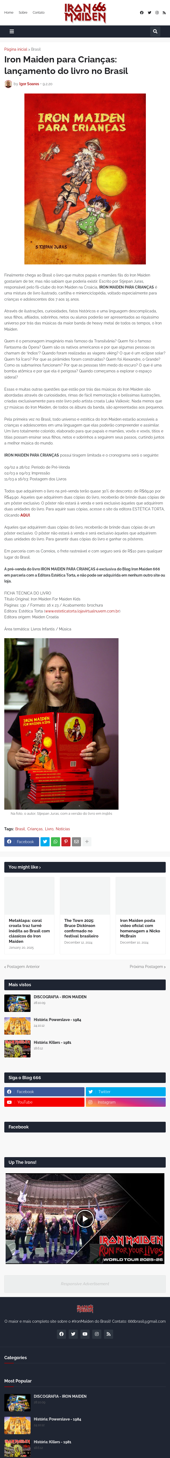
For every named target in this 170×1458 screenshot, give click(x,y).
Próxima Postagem (146, 966)
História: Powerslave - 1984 (57, 1020)
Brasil (36, 49)
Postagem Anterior (23, 966)
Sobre (23, 12)
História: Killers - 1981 (52, 1042)
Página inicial (15, 49)
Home (8, 12)
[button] (11, 31)
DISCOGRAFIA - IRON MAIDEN (60, 997)
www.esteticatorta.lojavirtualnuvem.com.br (82, 611)
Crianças (35, 829)
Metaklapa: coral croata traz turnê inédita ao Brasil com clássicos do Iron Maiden (29, 931)
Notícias (63, 829)
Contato (39, 12)
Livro (49, 829)
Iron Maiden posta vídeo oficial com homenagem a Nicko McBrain (140, 928)
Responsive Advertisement (85, 1283)
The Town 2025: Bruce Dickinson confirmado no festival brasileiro (81, 928)
